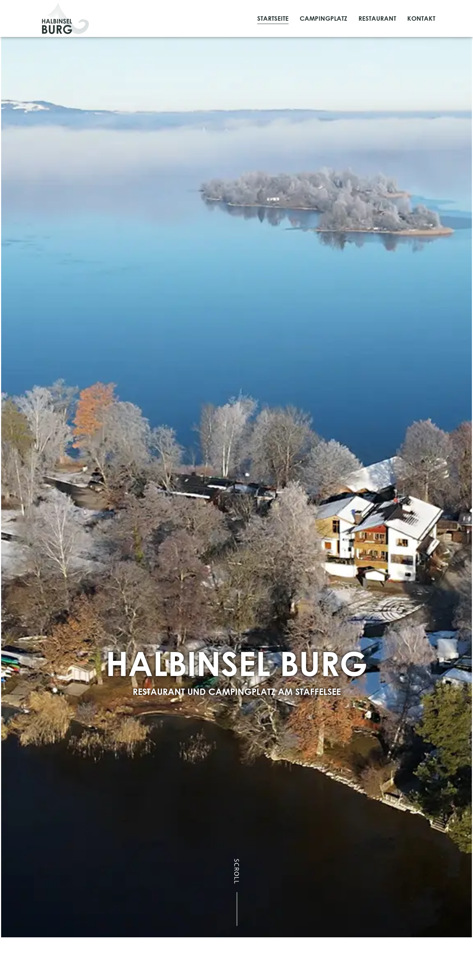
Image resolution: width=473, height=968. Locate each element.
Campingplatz (323, 18)
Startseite (273, 18)
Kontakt (421, 18)
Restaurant (377, 18)
